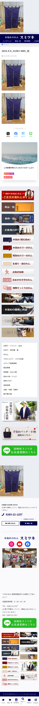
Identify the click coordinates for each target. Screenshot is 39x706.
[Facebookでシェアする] (16, 134)
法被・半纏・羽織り (10, 389)
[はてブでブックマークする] (23, 134)
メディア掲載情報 (10, 363)
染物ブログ (7, 381)
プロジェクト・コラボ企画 (13, 359)
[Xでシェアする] (8, 134)
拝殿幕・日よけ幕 (10, 372)
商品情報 (6, 367)
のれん (5, 354)
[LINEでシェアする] (30, 134)
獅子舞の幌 (7, 394)
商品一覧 (28, 523)
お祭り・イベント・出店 (12, 346)
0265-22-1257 (12, 514)
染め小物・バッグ (10, 376)
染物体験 (6, 385)
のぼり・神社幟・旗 (10, 350)
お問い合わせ (10, 523)
